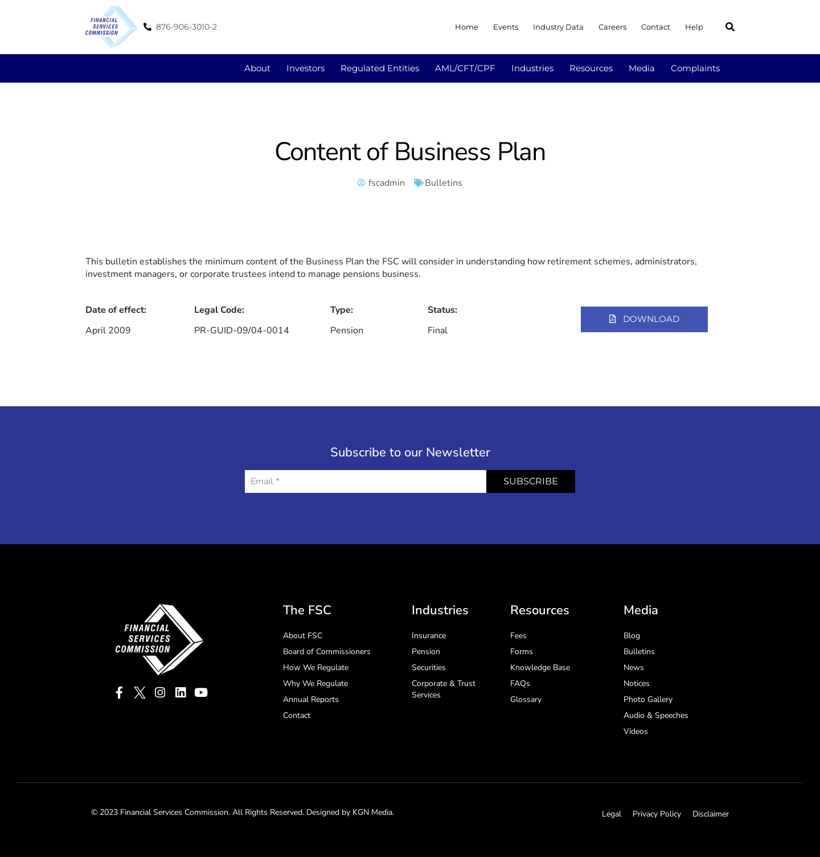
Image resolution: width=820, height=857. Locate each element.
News (634, 667)
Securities (429, 667)
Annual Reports (311, 699)
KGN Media (372, 812)
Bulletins (443, 183)
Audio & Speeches (656, 715)
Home (466, 26)
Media (642, 68)
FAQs (520, 683)
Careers (612, 26)
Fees (518, 635)
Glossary (526, 699)
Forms (521, 651)
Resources (591, 68)
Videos (636, 731)
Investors (305, 68)
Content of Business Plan (410, 151)
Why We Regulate (315, 683)
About (257, 68)
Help (694, 26)
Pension (426, 651)
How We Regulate (315, 667)
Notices (637, 683)
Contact (655, 26)
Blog (632, 635)
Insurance (429, 635)
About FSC (302, 635)
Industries (532, 68)
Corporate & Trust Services (443, 689)
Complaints (695, 68)
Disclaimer (710, 814)
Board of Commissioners (327, 651)
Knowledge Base (540, 667)
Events (505, 26)
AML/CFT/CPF (465, 68)
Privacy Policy (657, 814)
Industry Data (558, 26)
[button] (730, 26)
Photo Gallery (648, 699)
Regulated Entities (380, 68)
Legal (611, 814)
